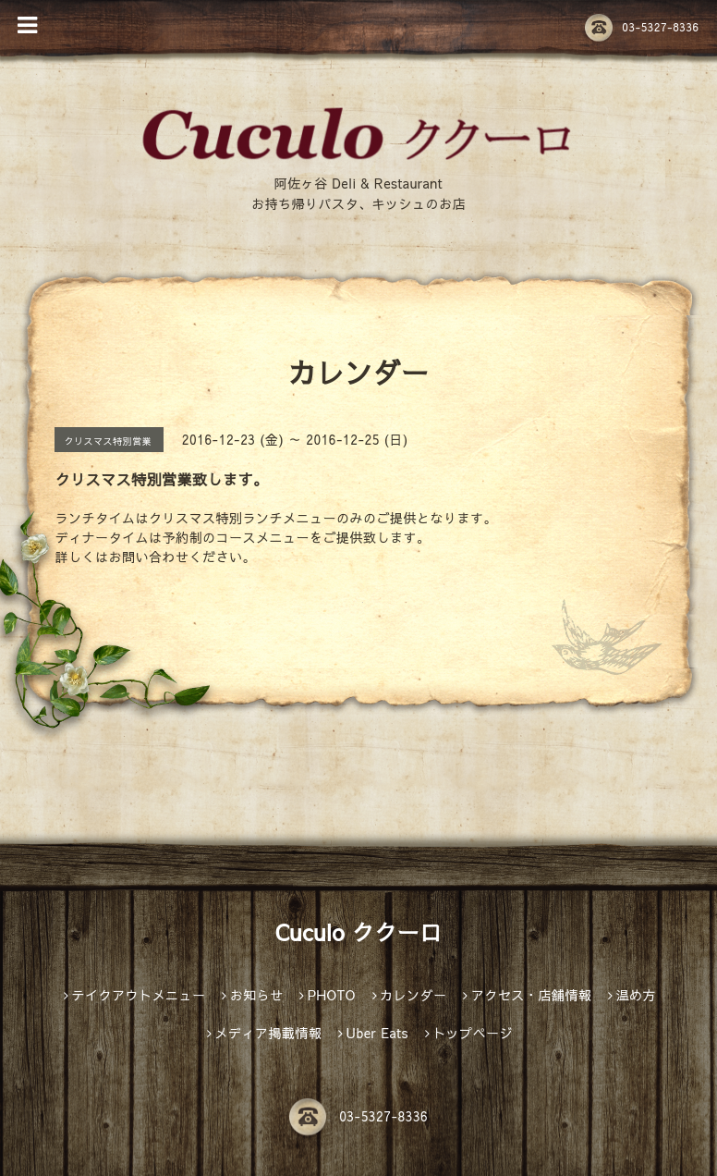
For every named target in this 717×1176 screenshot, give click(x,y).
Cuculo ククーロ (358, 932)
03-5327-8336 (642, 26)
